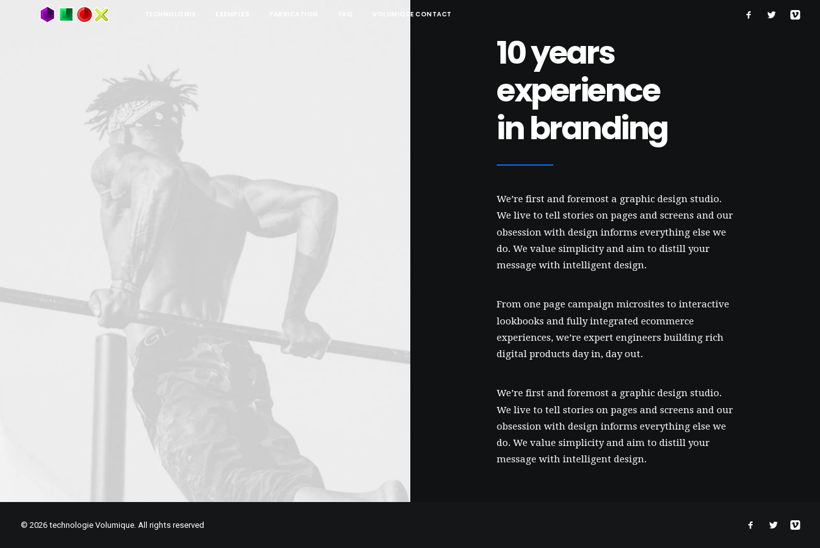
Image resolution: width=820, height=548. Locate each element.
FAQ (308, 14)
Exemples (195, 14)
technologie (132, 14)
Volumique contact (374, 14)
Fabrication (256, 14)
